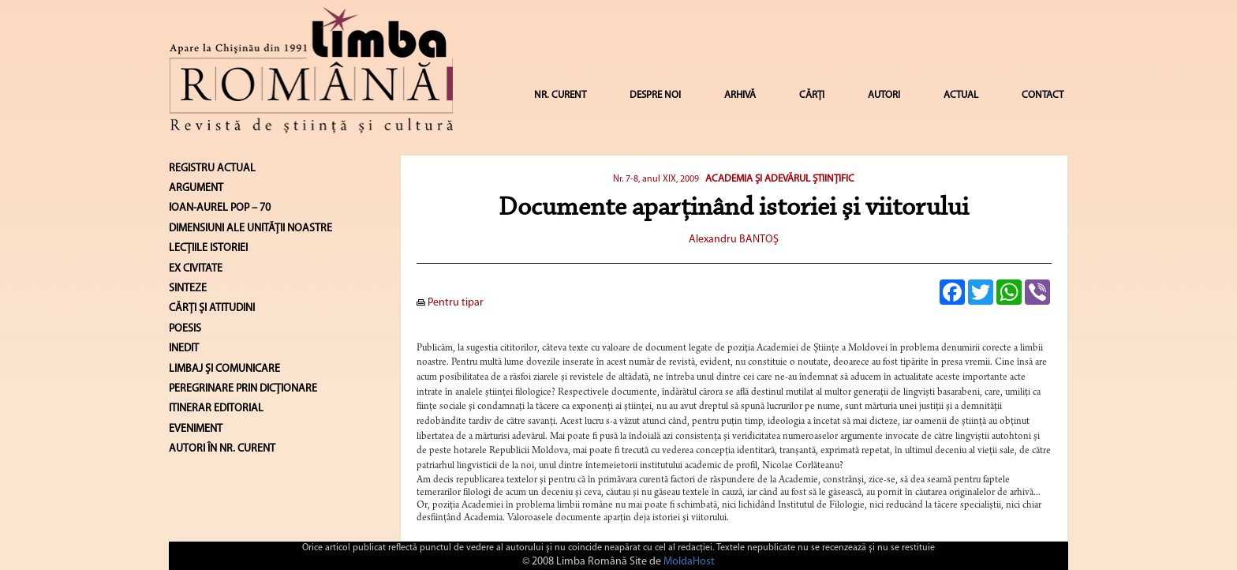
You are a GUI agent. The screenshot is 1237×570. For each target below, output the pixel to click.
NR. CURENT (560, 95)
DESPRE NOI (655, 95)
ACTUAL (961, 95)
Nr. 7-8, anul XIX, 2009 (656, 179)
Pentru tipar (450, 303)
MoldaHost (689, 562)
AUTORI (884, 95)
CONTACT (1042, 95)
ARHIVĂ (740, 95)
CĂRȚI (811, 95)
